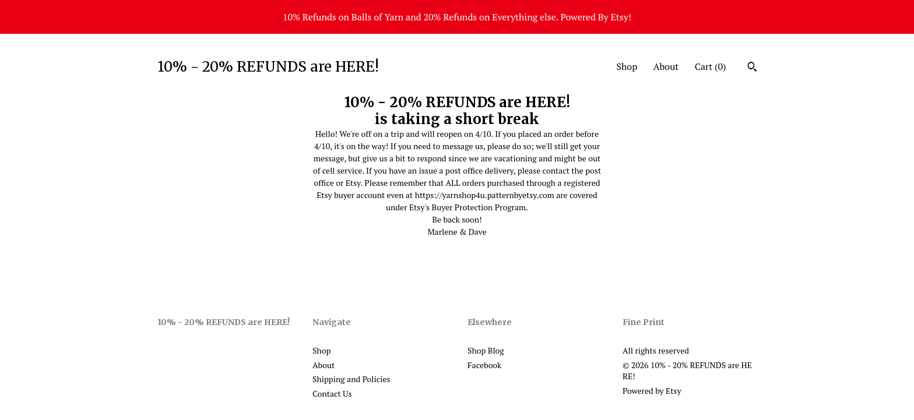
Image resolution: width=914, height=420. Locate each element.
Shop (626, 66)
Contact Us (332, 393)
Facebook (484, 364)
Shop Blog (485, 350)
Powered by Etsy (652, 390)
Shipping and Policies (351, 378)
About (666, 66)
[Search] (752, 68)
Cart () (710, 66)
